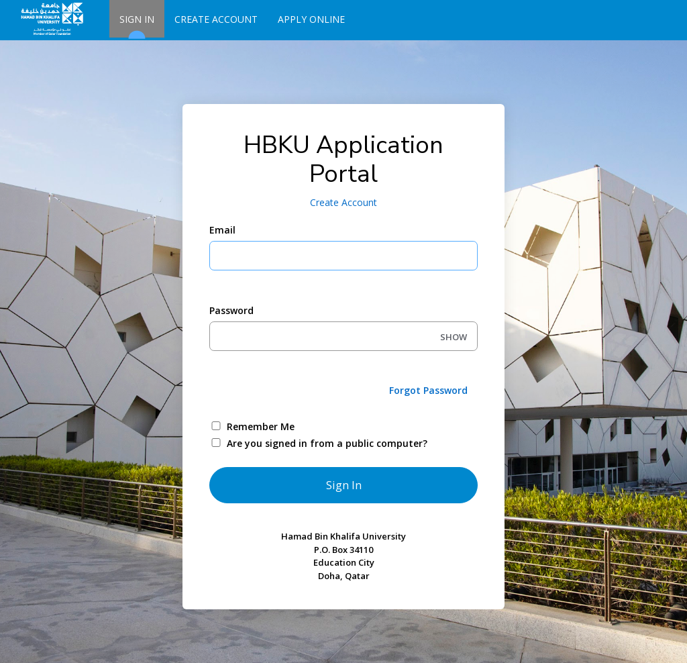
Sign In (136, 25)
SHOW (453, 337)
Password (231, 310)
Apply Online (311, 19)
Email (222, 229)
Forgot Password (428, 390)
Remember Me (261, 426)
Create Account (216, 19)
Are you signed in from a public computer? (327, 443)
